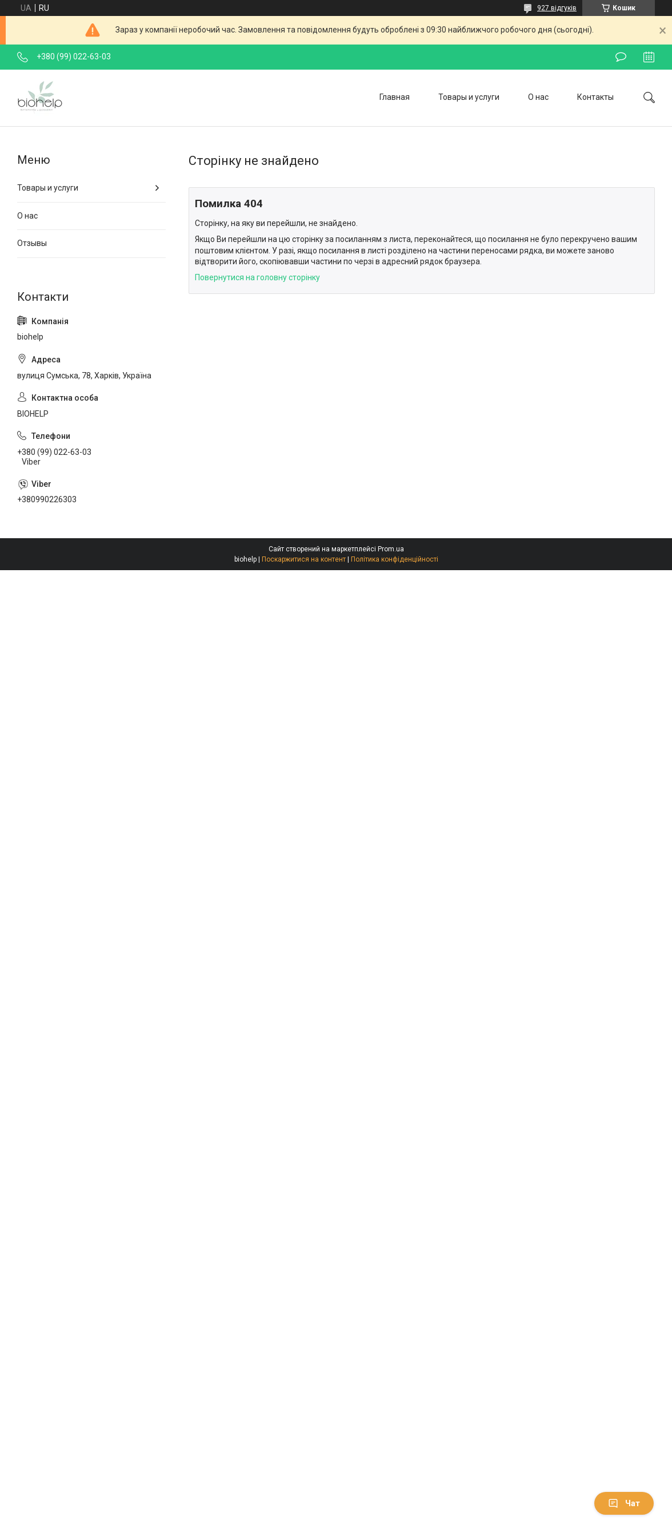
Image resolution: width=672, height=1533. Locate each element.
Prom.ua (391, 549)
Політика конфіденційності (394, 559)
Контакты (595, 97)
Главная (394, 97)
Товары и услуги (468, 97)
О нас (538, 97)
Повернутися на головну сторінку (257, 277)
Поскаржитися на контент (304, 559)
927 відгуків (557, 8)
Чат (624, 1503)
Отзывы (32, 243)
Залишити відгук (620, 57)
